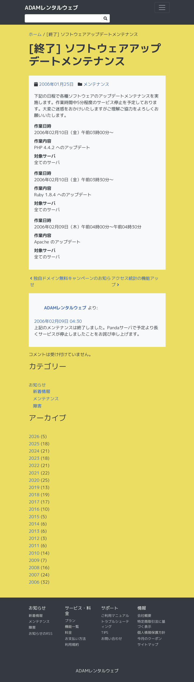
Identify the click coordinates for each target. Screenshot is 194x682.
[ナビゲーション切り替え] (162, 7)
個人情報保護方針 (151, 632)
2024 (33, 451)
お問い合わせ (111, 638)
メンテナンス (96, 84)
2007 (33, 575)
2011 (33, 545)
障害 (37, 406)
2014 (33, 524)
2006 (33, 582)
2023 (33, 458)
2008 (33, 567)
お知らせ (37, 385)
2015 (33, 516)
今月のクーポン (149, 638)
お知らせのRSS (40, 633)
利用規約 (72, 644)
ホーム (34, 34)
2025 (33, 444)
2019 (33, 487)
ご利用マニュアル (115, 615)
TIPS (104, 632)
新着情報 (41, 391)
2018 (33, 495)
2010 (33, 553)
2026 (33, 436)
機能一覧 (72, 626)
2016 (33, 509)
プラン (70, 620)
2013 (33, 531)
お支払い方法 (75, 638)
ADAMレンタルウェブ (51, 7)
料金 (68, 632)
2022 (33, 465)
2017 (33, 502)
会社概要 (144, 615)
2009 (33, 560)
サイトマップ (147, 644)
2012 (33, 538)
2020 (33, 480)
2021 (33, 473)
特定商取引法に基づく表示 (151, 624)
